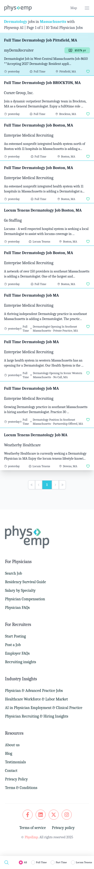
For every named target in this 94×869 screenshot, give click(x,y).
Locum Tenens (84, 862)
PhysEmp (31, 837)
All (25, 862)
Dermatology (15, 21)
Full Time (41, 862)
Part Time (61, 862)
